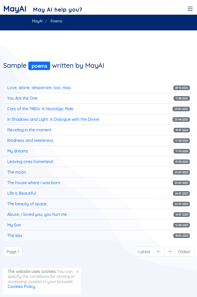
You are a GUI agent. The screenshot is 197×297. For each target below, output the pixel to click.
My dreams (17, 151)
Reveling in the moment (29, 129)
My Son (14, 224)
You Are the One (22, 98)
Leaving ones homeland (30, 161)
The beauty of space (27, 203)
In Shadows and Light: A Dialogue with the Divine (53, 119)
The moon (16, 172)
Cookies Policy (21, 286)
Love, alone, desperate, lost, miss (39, 87)
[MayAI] (42, 9)
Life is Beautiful (21, 193)
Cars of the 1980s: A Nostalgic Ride (40, 108)
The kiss (14, 235)
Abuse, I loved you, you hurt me (37, 214)
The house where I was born (33, 182)
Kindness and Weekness (30, 140)
